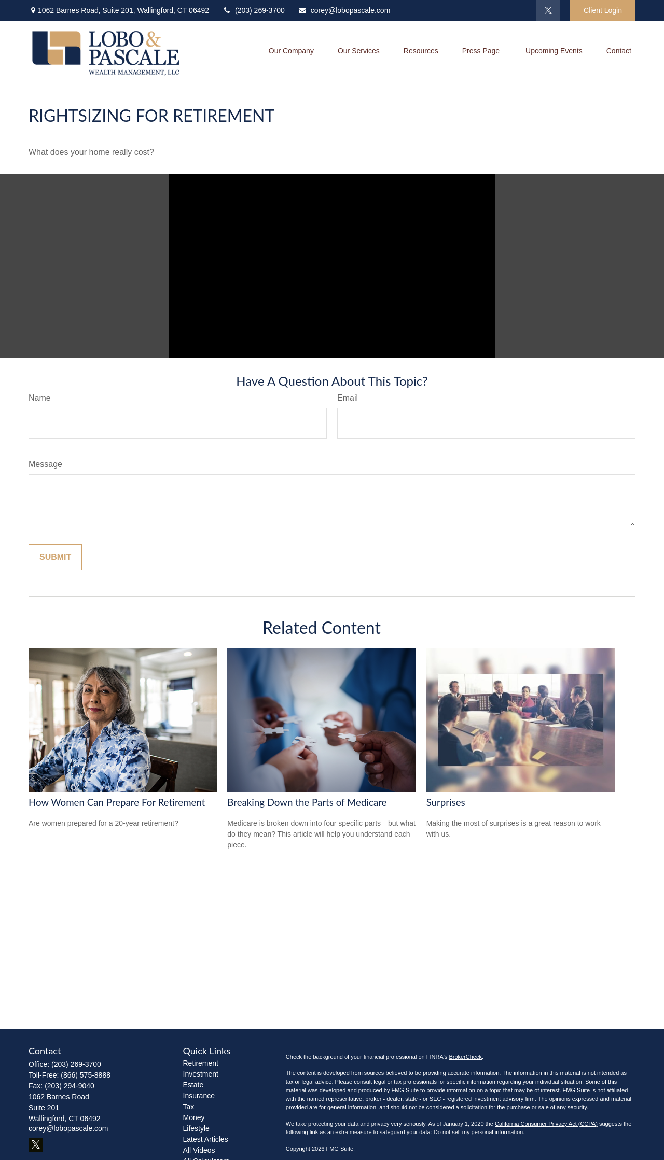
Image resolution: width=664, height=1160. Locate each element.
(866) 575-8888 (85, 1075)
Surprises (445, 802)
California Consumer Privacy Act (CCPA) (546, 1124)
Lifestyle (196, 1128)
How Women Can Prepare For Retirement (117, 802)
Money (194, 1117)
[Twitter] (548, 10)
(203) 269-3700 (253, 10)
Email (347, 397)
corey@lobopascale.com (344, 10)
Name (40, 397)
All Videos (199, 1150)
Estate (193, 1085)
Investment (200, 1074)
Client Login (603, 10)
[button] (291, 52)
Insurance (199, 1096)
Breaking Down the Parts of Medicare (306, 802)
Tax (189, 1106)
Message (45, 464)
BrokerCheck (465, 1057)
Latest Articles (205, 1139)
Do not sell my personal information (478, 1132)
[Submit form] (55, 557)
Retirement (200, 1063)
